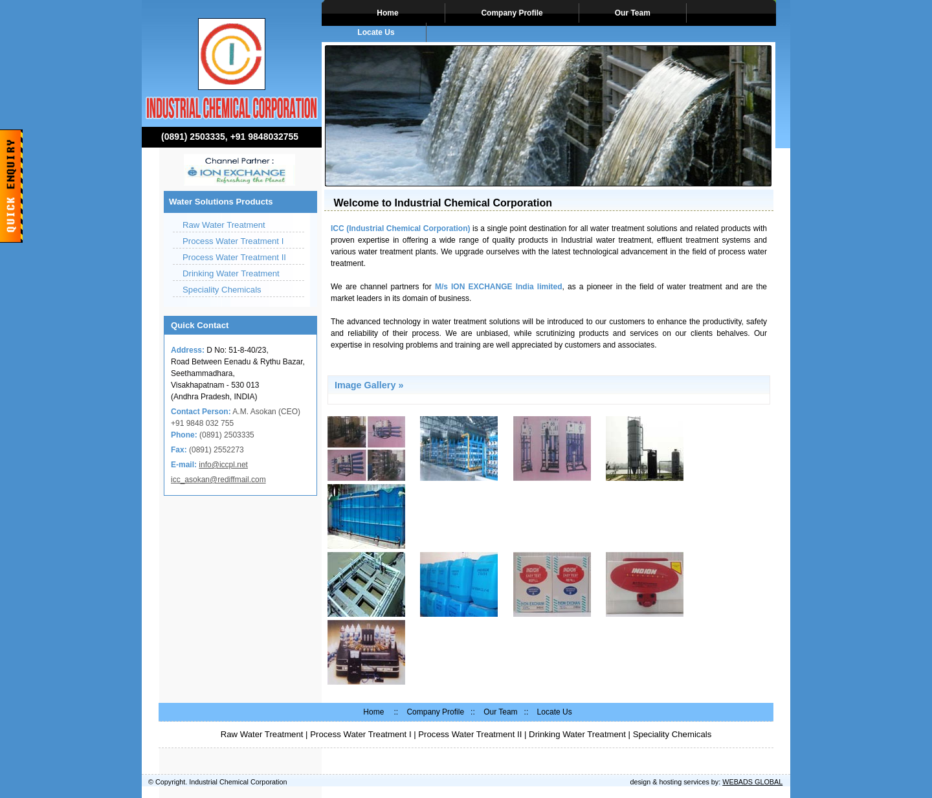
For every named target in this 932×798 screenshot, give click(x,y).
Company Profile (511, 12)
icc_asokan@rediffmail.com (218, 479)
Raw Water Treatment (224, 225)
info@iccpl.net (223, 464)
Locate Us (376, 32)
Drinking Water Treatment (231, 273)
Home (385, 12)
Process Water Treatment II (234, 257)
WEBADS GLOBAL (752, 782)
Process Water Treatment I (233, 241)
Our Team (632, 12)
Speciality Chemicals (222, 289)
